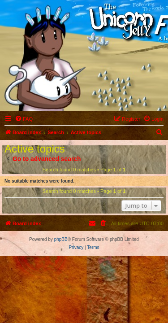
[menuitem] (24, 118)
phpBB (61, 239)
